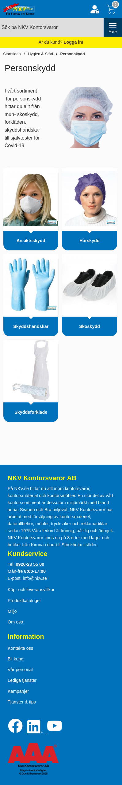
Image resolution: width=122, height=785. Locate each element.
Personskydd (72, 54)
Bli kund (15, 658)
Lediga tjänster (22, 680)
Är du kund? (61, 42)
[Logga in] (94, 9)
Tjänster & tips (22, 702)
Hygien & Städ (40, 54)
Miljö (12, 611)
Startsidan (12, 54)
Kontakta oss (20, 648)
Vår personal (20, 669)
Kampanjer (18, 691)
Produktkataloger (24, 600)
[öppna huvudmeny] (113, 27)
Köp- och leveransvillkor (31, 589)
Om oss (15, 622)
